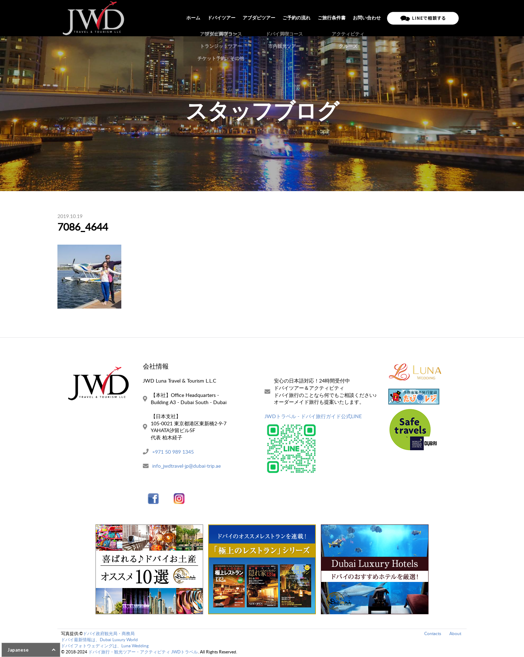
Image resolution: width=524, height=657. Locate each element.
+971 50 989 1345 (173, 451)
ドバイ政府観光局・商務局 (109, 633)
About (455, 633)
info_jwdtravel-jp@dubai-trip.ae (186, 465)
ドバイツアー (221, 17)
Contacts (432, 633)
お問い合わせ (367, 17)
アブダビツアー (259, 17)
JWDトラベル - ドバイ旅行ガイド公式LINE (313, 416)
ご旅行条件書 (332, 17)
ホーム (193, 17)
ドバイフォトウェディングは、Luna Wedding (105, 646)
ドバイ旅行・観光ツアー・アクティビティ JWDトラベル (143, 652)
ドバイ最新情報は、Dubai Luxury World (99, 640)
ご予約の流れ (296, 17)
